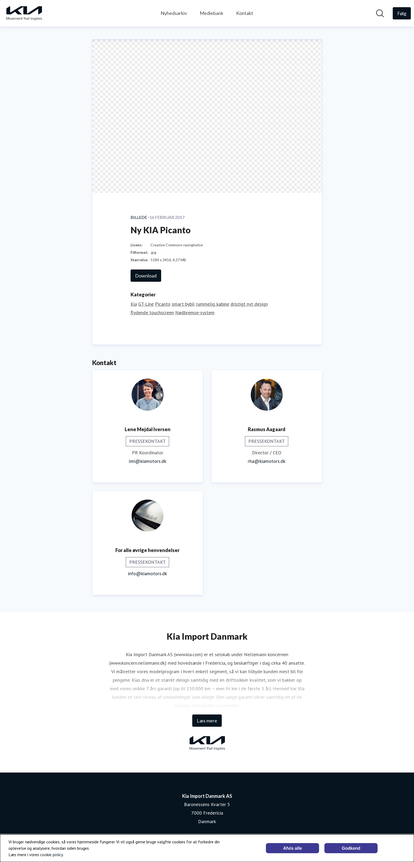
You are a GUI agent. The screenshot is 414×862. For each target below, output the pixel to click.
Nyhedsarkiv (174, 13)
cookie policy (51, 854)
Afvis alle (292, 848)
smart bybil (183, 304)
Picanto (162, 304)
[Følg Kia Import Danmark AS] (402, 13)
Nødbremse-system (195, 312)
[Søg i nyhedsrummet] (380, 13)
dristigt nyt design (249, 304)
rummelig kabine (212, 304)
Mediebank (211, 13)
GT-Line (146, 304)
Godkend (351, 848)
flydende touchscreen (152, 312)
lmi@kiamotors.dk (147, 461)
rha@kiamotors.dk (266, 461)
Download (146, 276)
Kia (134, 304)
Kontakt (244, 13)
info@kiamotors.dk (147, 573)
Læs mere (207, 721)
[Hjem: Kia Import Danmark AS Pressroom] (24, 13)
